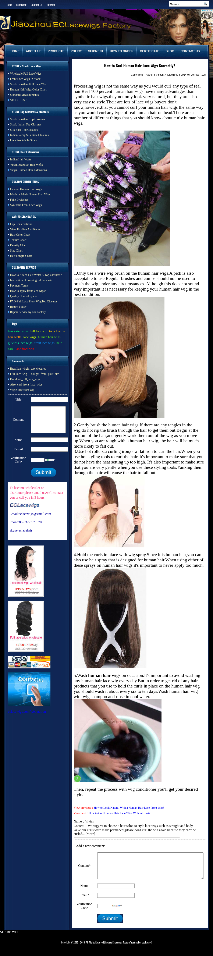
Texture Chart (18, 240)
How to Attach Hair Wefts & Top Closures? (36, 275)
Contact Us (36, 4)
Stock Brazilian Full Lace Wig (28, 84)
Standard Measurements (24, 94)
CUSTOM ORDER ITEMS (25, 181)
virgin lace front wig (22, 389)
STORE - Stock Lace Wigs (27, 66)
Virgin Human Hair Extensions (28, 170)
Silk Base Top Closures (24, 129)
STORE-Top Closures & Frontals (30, 111)
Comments (18, 361)
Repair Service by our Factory (28, 312)
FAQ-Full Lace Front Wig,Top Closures (33, 301)
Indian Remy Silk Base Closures (29, 135)
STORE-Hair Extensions (25, 152)
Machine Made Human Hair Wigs (30, 194)
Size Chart (16, 250)
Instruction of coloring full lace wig (31, 280)
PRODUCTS (56, 51)
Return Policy (18, 306)
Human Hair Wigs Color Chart (28, 89)
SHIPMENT (95, 51)
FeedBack (21, 4)
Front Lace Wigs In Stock (25, 79)
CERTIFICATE (149, 51)
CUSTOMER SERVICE (24, 267)
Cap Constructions (21, 224)
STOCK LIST (18, 100)
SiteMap (51, 4)
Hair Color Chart (20, 234)
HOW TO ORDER (122, 51)
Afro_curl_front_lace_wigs (26, 384)
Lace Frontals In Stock (23, 140)
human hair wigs (128, 91)
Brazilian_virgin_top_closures (28, 368)
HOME (15, 51)
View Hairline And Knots (25, 229)
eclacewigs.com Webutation (27, 716)
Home (9, 4)
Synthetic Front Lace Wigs (26, 205)
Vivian (89, 821)
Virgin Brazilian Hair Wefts (26, 164)
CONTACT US (190, 51)
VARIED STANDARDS (24, 216)
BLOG (170, 51)
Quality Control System (24, 296)
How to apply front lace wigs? (28, 290)
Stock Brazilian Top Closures (27, 119)
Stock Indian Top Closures (26, 124)
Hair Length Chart (21, 255)
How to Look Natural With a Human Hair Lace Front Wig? (129, 807)
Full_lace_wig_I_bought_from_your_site (34, 374)
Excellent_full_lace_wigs (25, 379)
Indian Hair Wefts (20, 159)
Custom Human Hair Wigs (26, 189)
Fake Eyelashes (19, 199)
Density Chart (18, 245)
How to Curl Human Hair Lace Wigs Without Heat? (119, 813)
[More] (90, 834)
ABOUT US (33, 51)
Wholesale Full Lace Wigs (26, 73)
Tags (14, 323)
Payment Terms (19, 285)
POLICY (76, 51)
